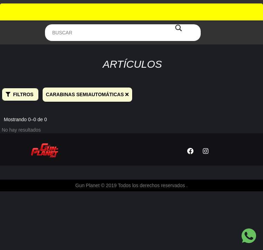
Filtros (20, 94)
